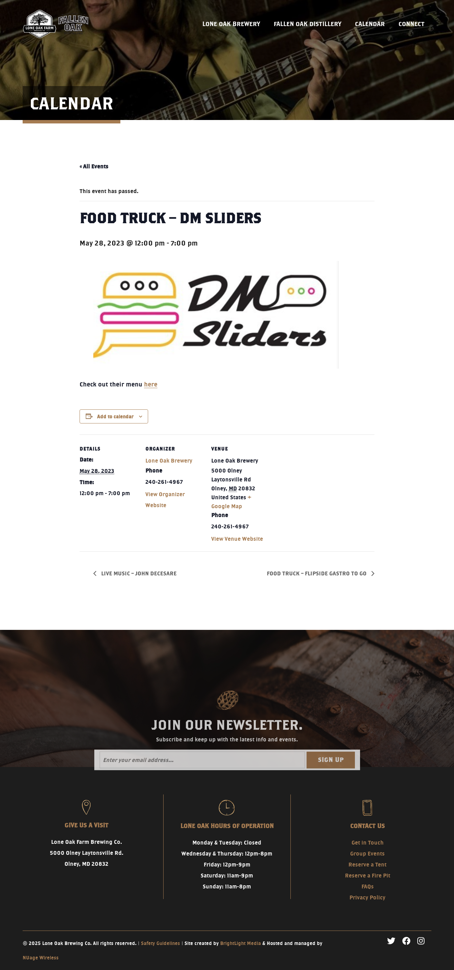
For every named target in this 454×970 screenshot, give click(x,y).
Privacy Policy (367, 897)
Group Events (367, 853)
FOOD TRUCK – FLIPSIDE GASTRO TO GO (317, 573)
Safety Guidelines (160, 943)
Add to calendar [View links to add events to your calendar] (115, 416)
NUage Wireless (41, 957)
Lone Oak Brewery (168, 460)
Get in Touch (367, 842)
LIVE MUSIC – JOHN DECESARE (138, 573)
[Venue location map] (313, 481)
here (150, 384)
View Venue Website (237, 539)
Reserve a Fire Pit (367, 875)
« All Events (94, 166)
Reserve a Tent (367, 864)
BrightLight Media (240, 943)
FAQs (367, 886)
